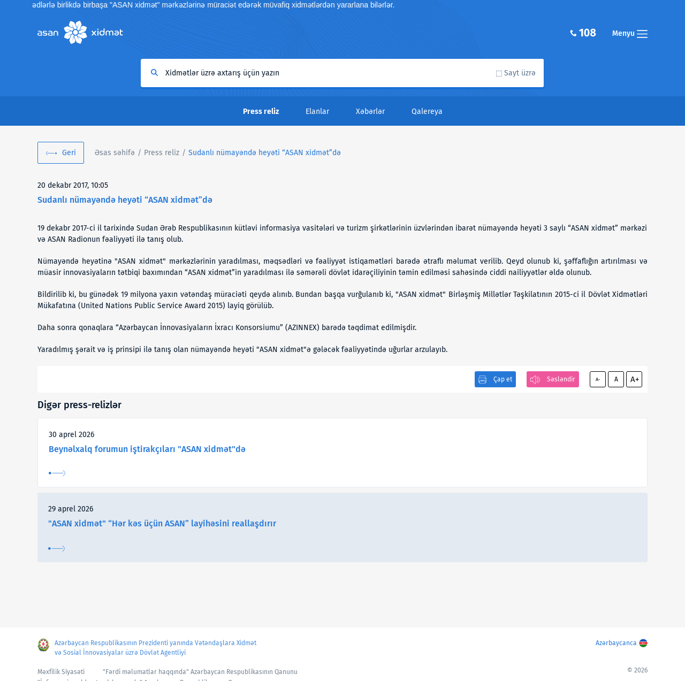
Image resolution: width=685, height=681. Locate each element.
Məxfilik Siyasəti (61, 672)
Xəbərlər (370, 111)
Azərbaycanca (616, 643)
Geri (69, 152)
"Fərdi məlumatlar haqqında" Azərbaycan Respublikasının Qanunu (200, 672)
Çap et (502, 379)
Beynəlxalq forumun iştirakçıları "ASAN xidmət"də (147, 449)
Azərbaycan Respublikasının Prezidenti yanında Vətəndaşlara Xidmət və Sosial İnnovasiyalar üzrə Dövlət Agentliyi (155, 647)
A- (598, 379)
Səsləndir (561, 379)
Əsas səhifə (115, 152)
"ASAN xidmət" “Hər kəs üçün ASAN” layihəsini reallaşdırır (162, 523)
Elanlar (317, 111)
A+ (634, 379)
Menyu (630, 33)
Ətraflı (57, 473)
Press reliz (161, 152)
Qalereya (427, 111)
